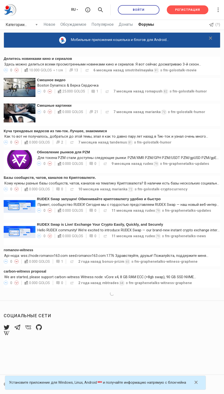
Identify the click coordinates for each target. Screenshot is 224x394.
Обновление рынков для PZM (63, 152)
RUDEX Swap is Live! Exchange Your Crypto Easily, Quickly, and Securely (100, 224)
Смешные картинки (54, 105)
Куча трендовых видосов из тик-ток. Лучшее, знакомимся (55, 131)
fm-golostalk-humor (190, 91)
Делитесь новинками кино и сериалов (38, 59)
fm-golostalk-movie (180, 70)
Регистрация (187, 10)
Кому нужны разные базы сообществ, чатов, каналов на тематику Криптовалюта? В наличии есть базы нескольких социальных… (114, 183)
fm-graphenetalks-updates (186, 163)
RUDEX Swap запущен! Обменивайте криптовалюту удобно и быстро (99, 199)
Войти (139, 10)
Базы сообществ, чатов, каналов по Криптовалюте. (50, 178)
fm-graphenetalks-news (185, 236)
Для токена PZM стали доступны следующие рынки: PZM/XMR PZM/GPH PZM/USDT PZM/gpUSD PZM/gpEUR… (130, 158)
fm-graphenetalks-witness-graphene (166, 261)
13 (73, 70)
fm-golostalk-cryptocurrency (162, 189)
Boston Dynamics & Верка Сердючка (68, 85)
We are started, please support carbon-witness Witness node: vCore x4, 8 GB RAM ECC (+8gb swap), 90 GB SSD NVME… (100, 277)
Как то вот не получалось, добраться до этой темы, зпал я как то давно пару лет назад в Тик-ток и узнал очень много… (106, 136)
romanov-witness (18, 250)
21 (93, 112)
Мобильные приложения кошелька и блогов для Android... (114, 40)
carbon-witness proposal (25, 271)
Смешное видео (51, 80)
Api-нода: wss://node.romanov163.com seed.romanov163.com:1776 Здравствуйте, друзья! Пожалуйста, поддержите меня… (106, 255)
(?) (214, 24)
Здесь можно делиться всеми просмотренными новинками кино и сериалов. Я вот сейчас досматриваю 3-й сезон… (102, 64)
